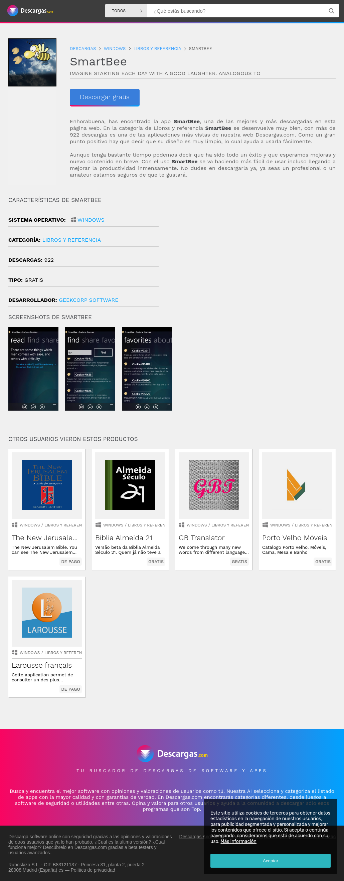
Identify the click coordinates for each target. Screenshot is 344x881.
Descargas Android (199, 836)
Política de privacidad (93, 870)
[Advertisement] (254, 253)
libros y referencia (71, 240)
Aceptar (270, 860)
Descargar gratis (105, 97)
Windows (91, 220)
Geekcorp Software (88, 300)
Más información (238, 841)
